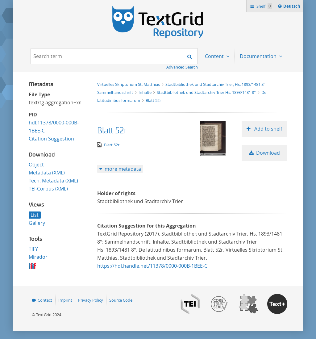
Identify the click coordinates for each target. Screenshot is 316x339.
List (35, 214)
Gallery (37, 223)
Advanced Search (182, 67)
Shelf (264, 6)
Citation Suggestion (51, 138)
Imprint (65, 300)
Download (268, 152)
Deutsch (292, 7)
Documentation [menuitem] (259, 56)
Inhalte (145, 92)
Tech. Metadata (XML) (53, 180)
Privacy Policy (90, 300)
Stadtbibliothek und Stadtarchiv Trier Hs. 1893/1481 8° (207, 92)
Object (36, 164)
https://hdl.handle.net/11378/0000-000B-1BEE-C (152, 265)
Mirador (38, 256)
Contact (45, 300)
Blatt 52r (153, 100)
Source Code (120, 300)
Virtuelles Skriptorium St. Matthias (129, 84)
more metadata (123, 168)
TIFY (33, 248)
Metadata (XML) (47, 172)
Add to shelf (267, 128)
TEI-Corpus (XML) (48, 188)
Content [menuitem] (215, 56)
